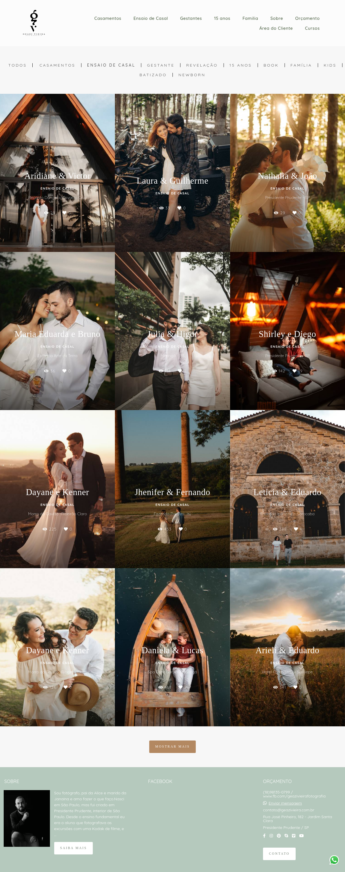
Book (271, 65)
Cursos (312, 28)
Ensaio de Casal (150, 18)
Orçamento (307, 18)
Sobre (276, 18)
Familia (250, 18)
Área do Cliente (276, 28)
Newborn (192, 75)
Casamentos (107, 18)
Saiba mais (73, 848)
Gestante (160, 65)
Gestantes (191, 18)
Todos (17, 65)
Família (301, 65)
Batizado (153, 75)
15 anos (222, 18)
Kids (330, 65)
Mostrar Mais (172, 746)
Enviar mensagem (285, 803)
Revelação (202, 65)
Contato (279, 854)
